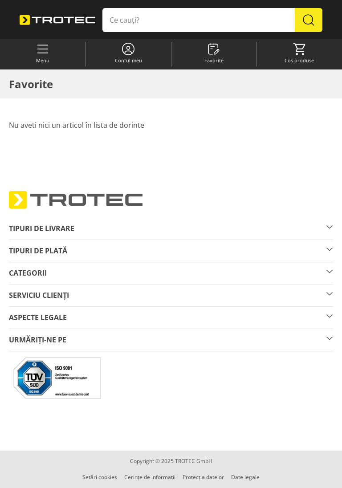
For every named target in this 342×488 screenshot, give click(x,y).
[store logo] (57, 20)
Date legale (245, 477)
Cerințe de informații (149, 477)
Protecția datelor (203, 477)
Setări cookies (99, 477)
